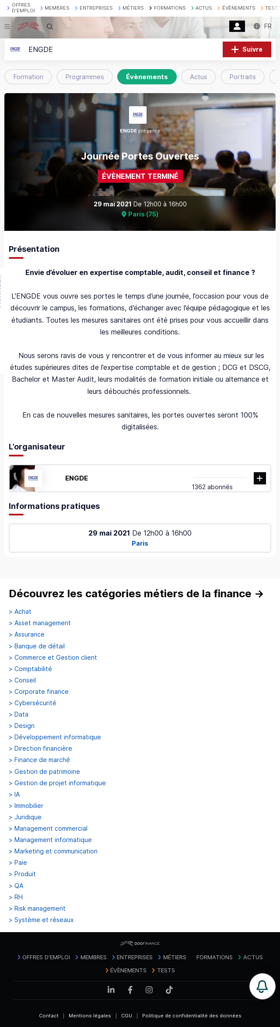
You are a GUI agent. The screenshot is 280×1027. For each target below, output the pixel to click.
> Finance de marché (39, 759)
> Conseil (22, 680)
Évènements (147, 77)
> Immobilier (26, 805)
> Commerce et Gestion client (53, 657)
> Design (22, 725)
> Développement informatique (55, 737)
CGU (126, 1016)
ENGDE (76, 478)
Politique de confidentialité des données (192, 1016)
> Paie (18, 862)
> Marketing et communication (53, 851)
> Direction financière (40, 748)
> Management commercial (48, 828)
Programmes (84, 77)
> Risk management (37, 908)
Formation (28, 77)
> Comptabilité (30, 668)
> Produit (22, 873)
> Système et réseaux (41, 919)
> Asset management (40, 623)
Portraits (242, 77)
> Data (18, 714)
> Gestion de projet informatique (57, 783)
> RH (16, 897)
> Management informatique (50, 839)
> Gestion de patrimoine (44, 771)
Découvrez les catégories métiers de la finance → (136, 593)
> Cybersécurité (32, 703)
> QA (16, 885)
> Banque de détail (37, 646)
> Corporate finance (39, 691)
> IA (14, 794)
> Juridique (25, 817)
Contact (49, 1016)
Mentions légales (90, 1016)
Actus (198, 77)
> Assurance (27, 634)
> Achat (20, 611)
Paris (140, 543)
